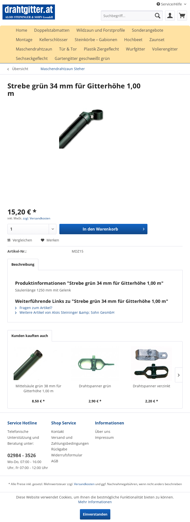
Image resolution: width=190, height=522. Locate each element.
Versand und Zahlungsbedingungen (70, 440)
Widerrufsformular (66, 455)
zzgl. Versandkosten (36, 218)
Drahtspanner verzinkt (151, 386)
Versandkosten (84, 484)
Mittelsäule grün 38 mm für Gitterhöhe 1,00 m (38, 388)
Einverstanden (95, 514)
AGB (54, 461)
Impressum (104, 437)
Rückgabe (59, 449)
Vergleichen (19, 240)
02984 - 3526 (21, 455)
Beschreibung (22, 264)
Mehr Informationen (95, 501)
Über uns (102, 431)
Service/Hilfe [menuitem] (170, 4)
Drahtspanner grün (95, 386)
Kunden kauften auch (29, 335)
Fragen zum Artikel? (33, 307)
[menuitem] (132, 16)
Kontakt (57, 431)
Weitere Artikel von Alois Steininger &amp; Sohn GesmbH (64, 312)
